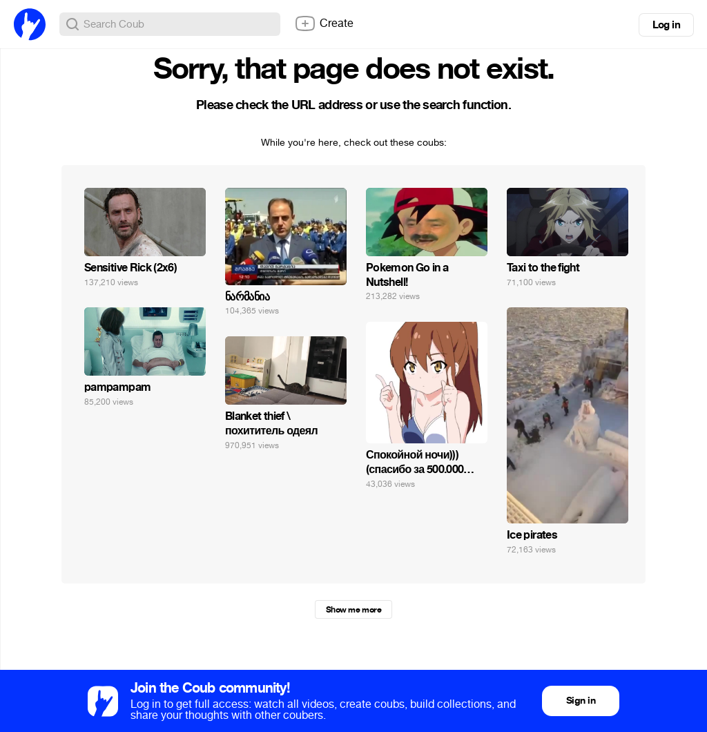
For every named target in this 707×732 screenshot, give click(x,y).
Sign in (580, 700)
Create (324, 23)
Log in (666, 25)
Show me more (353, 609)
